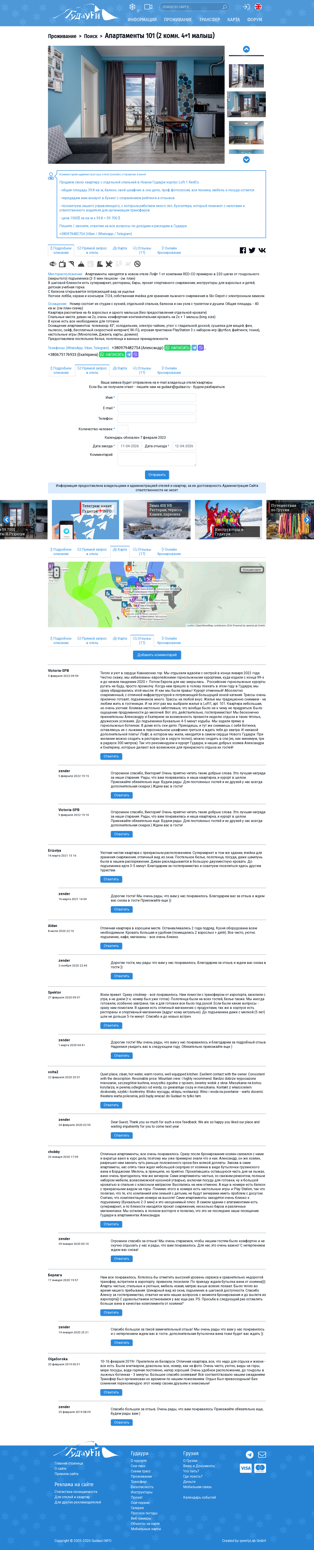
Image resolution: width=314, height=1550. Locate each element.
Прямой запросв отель (92, 250)
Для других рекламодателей (78, 1502)
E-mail (109, 408)
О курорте (139, 1461)
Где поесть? (193, 1476)
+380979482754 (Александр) (138, 347)
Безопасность (142, 1487)
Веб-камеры (141, 1518)
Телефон (106, 418)
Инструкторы (142, 1492)
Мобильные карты (146, 1529)
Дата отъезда (157, 446)
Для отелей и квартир (72, 1497)
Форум (254, 20)
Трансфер (139, 1482)
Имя (110, 397)
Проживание (62, 36)
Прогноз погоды (144, 1513)
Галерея (137, 1508)
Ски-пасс (138, 1466)
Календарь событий (199, 1497)
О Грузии (190, 1461)
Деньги (189, 1482)
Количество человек (96, 429)
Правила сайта (66, 1474)
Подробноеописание (61, 250)
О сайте (61, 1468)
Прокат (137, 1497)
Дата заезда (104, 446)
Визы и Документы (199, 1466)
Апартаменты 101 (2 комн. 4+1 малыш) (159, 35)
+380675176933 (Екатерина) (73, 354)
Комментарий (102, 455)
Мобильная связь (197, 1487)
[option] (136, 105)
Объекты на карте (145, 1524)
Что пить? (191, 1471)
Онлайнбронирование (169, 250)
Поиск (90, 36)
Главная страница (69, 1463)
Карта (233, 20)
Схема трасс (141, 1471)
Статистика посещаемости (76, 1492)
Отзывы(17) (142, 250)
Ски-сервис (140, 1503)
